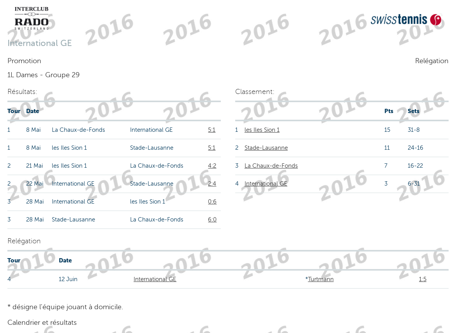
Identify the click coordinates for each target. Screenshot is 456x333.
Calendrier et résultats (42, 322)
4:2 (212, 166)
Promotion (24, 61)
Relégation (432, 61)
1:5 (422, 279)
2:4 (212, 184)
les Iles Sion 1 (262, 130)
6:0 (212, 219)
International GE (266, 184)
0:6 (212, 201)
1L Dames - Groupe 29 (43, 75)
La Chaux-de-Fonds (271, 166)
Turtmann (321, 279)
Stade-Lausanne (266, 148)
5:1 (211, 130)
